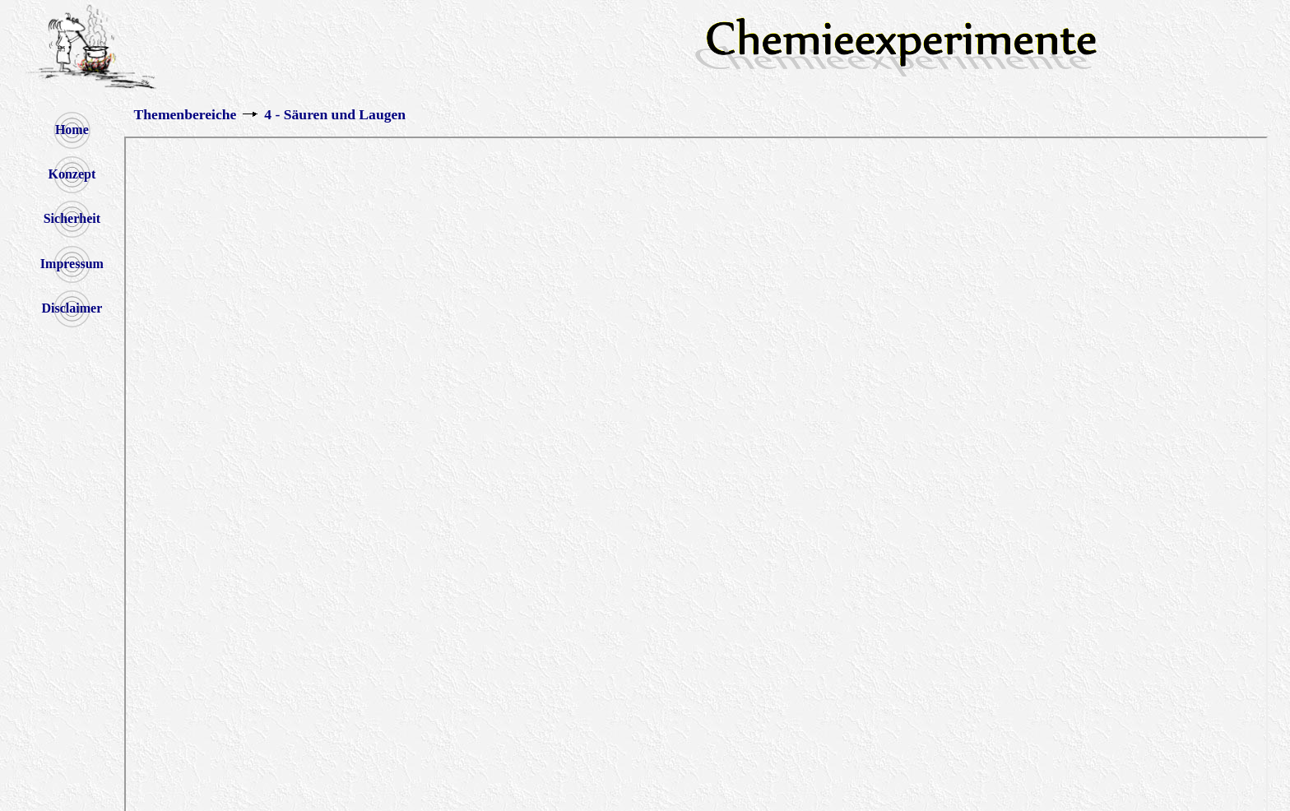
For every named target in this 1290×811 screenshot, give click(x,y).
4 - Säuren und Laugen (335, 114)
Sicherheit (72, 218)
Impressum (72, 264)
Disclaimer (71, 308)
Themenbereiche (185, 114)
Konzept (71, 174)
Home (72, 130)
